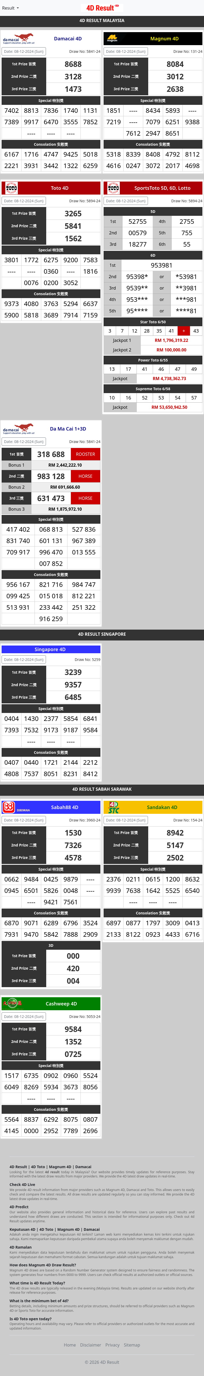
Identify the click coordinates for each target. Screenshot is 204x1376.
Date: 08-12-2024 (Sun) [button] (24, 51)
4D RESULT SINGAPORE (102, 634)
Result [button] (9, 8)
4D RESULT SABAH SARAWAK (102, 789)
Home (70, 1345)
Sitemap (132, 1345)
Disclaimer (90, 1345)
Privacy (112, 1345)
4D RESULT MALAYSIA (102, 20)
